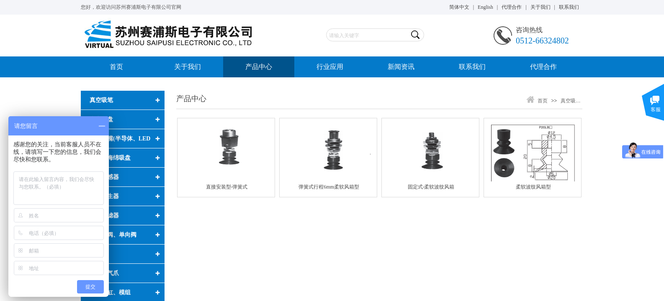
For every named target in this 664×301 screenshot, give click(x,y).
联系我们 (472, 66)
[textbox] (368, 35)
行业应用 (330, 66)
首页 (116, 66)
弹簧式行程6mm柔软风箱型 (329, 187)
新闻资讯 (401, 66)
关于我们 (187, 66)
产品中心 (258, 66)
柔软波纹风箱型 (533, 187)
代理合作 (543, 66)
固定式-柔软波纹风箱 (431, 187)
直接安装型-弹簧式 (227, 187)
